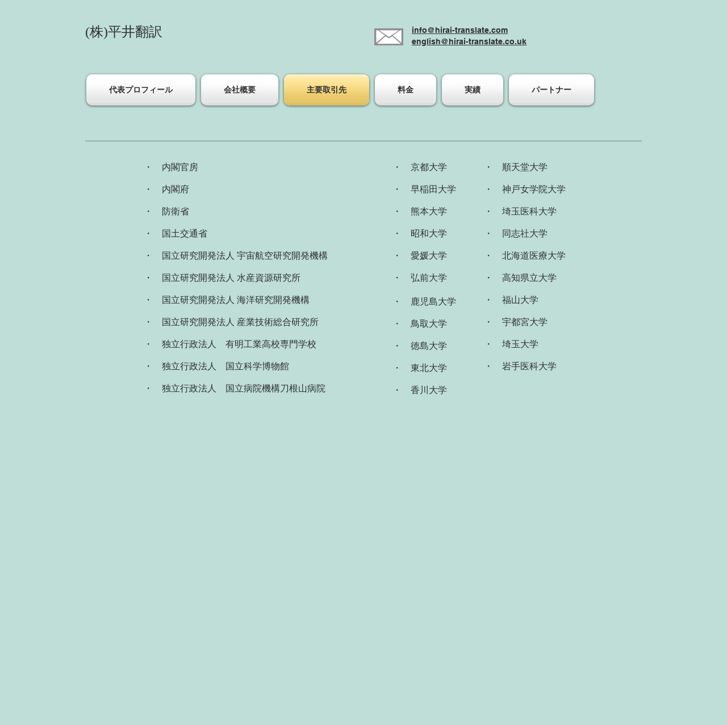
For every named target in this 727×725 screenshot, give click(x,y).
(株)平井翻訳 (123, 31)
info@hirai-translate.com (460, 30)
